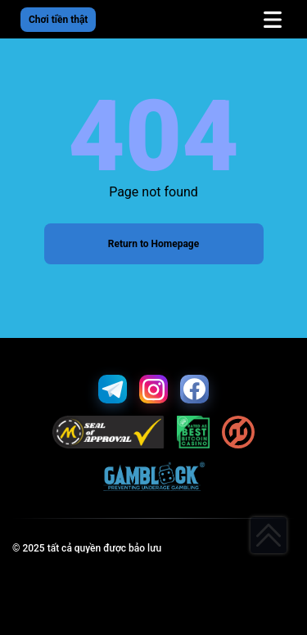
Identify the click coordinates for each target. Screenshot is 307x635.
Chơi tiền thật (58, 19)
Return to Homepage (153, 244)
